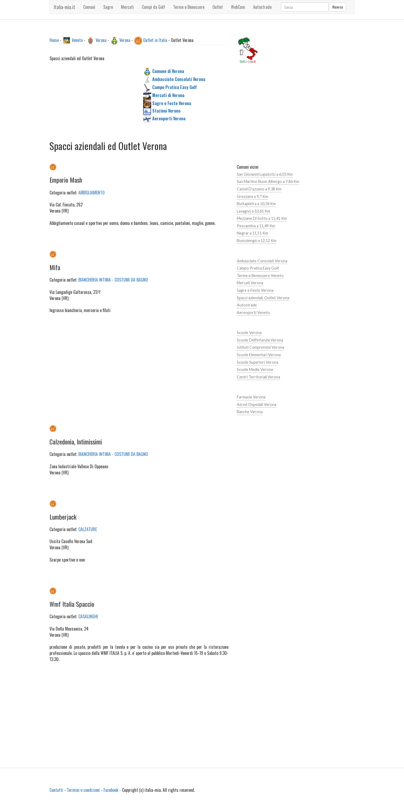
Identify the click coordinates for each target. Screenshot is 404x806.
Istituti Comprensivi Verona (260, 347)
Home (54, 40)
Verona (101, 40)
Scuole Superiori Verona (257, 362)
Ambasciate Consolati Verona (262, 261)
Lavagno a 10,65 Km (253, 211)
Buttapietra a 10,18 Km (256, 203)
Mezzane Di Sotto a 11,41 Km (262, 218)
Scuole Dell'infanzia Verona (260, 340)
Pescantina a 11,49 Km (256, 226)
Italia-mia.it (64, 6)
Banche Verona (250, 411)
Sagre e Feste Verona (255, 290)
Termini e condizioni (83, 790)
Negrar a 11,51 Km (252, 233)
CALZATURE (87, 529)
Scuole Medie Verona (255, 369)
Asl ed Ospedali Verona (256, 404)
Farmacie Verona (251, 397)
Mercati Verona (250, 283)
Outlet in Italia (155, 40)
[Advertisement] (92, 101)
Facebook (111, 790)
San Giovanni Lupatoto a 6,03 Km (265, 174)
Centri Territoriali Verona (258, 377)
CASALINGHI (88, 616)
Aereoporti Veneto (253, 312)
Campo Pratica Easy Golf (258, 268)
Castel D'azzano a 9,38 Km (259, 189)
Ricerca (337, 7)
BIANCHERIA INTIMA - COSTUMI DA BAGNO (113, 280)
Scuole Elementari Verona (259, 354)
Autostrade (247, 305)
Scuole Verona (249, 332)
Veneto (77, 40)
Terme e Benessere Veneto (260, 275)
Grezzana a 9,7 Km (252, 196)
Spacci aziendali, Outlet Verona (263, 297)
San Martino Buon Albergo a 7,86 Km (268, 181)
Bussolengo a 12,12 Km (256, 240)
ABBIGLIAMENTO (91, 192)
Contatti (56, 790)
